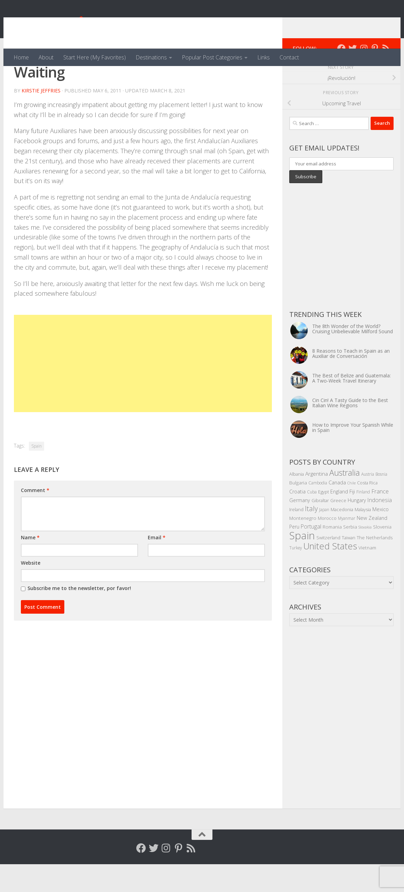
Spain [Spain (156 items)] (302, 563)
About (46, 57)
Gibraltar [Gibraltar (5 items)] (320, 528)
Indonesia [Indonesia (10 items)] (379, 528)
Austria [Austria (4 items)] (367, 502)
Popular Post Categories (212, 57)
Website (30, 590)
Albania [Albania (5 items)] (296, 502)
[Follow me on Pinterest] (375, 76)
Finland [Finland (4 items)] (363, 519)
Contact (289, 57)
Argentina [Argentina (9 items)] (316, 501)
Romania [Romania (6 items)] (332, 554)
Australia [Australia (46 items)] (344, 500)
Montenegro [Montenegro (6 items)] (302, 545)
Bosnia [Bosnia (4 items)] (381, 502)
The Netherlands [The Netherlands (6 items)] (375, 565)
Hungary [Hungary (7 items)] (357, 528)
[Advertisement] (143, 391)
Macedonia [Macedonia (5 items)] (342, 537)
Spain (36, 474)
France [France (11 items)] (380, 519)
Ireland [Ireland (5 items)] (296, 537)
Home (21, 57)
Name (30, 565)
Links (263, 57)
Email (156, 565)
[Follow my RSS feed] (386, 76)
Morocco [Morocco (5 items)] (327, 546)
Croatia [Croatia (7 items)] (297, 519)
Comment (35, 518)
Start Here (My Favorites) (94, 57)
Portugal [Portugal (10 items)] (311, 554)
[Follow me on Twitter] (352, 76)
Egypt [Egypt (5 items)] (323, 519)
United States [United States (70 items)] (330, 574)
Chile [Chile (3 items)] (351, 510)
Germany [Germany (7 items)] (299, 528)
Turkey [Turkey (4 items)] (295, 575)
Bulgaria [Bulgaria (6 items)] (298, 510)
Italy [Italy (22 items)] (311, 536)
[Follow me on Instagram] (363, 76)
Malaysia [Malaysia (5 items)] (363, 537)
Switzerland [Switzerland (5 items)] (328, 565)
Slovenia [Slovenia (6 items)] (382, 554)
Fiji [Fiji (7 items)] (352, 519)
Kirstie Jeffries (41, 118)
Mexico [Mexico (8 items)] (380, 536)
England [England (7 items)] (339, 519)
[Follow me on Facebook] (341, 76)
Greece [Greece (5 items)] (338, 528)
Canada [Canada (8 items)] (337, 510)
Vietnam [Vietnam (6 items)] (367, 575)
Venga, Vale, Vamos (78, 24)
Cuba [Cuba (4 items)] (312, 519)
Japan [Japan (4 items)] (324, 537)
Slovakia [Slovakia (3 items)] (365, 555)
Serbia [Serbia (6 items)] (350, 554)
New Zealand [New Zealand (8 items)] (372, 545)
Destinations (151, 57)
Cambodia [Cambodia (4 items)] (317, 510)
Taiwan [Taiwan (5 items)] (348, 565)
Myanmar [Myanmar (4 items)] (346, 546)
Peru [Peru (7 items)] (294, 554)
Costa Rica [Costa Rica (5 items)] (367, 510)
